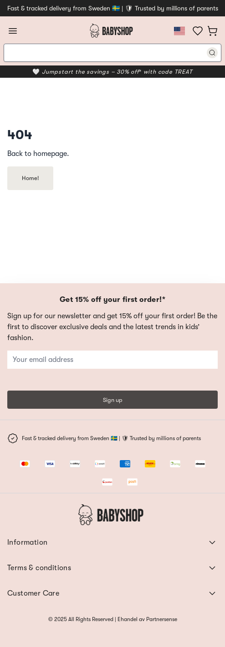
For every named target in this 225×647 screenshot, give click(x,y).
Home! (30, 178)
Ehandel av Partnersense (146, 619)
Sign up (113, 399)
